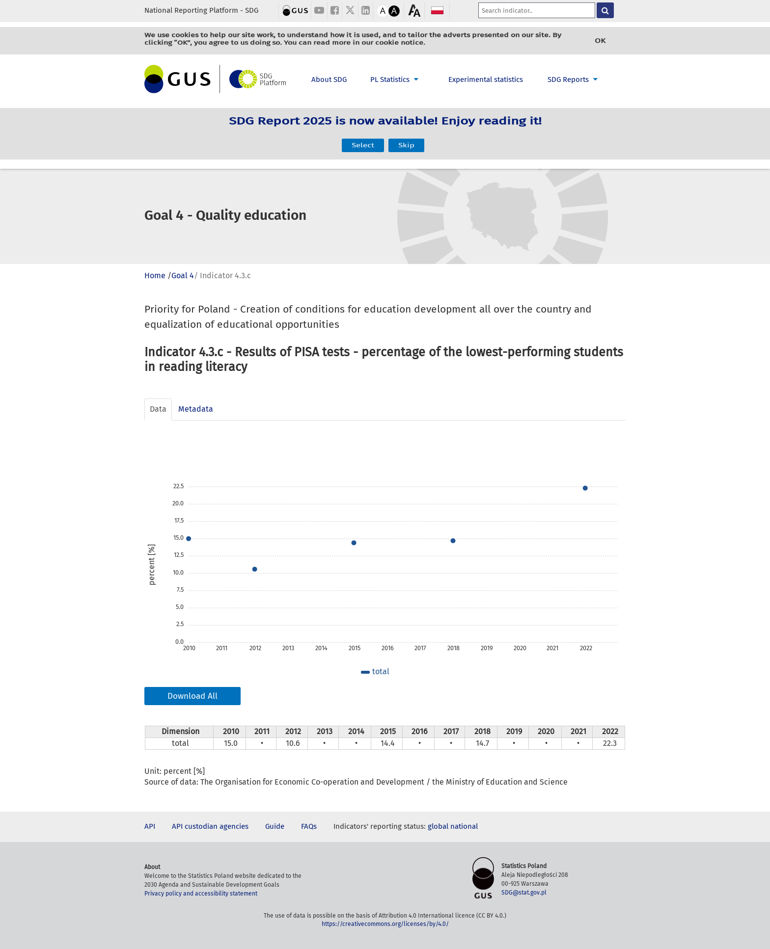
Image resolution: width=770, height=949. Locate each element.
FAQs (309, 826)
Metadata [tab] (195, 409)
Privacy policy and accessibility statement (200, 893)
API (149, 826)
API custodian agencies (210, 826)
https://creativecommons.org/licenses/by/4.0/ (385, 924)
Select (363, 140)
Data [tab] (158, 409)
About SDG (329, 79)
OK (600, 41)
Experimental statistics (485, 79)
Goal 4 (182, 275)
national (464, 826)
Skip (406, 140)
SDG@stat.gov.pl (524, 892)
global (438, 826)
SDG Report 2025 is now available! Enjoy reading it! (385, 127)
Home (154, 275)
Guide (274, 826)
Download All (192, 696)
